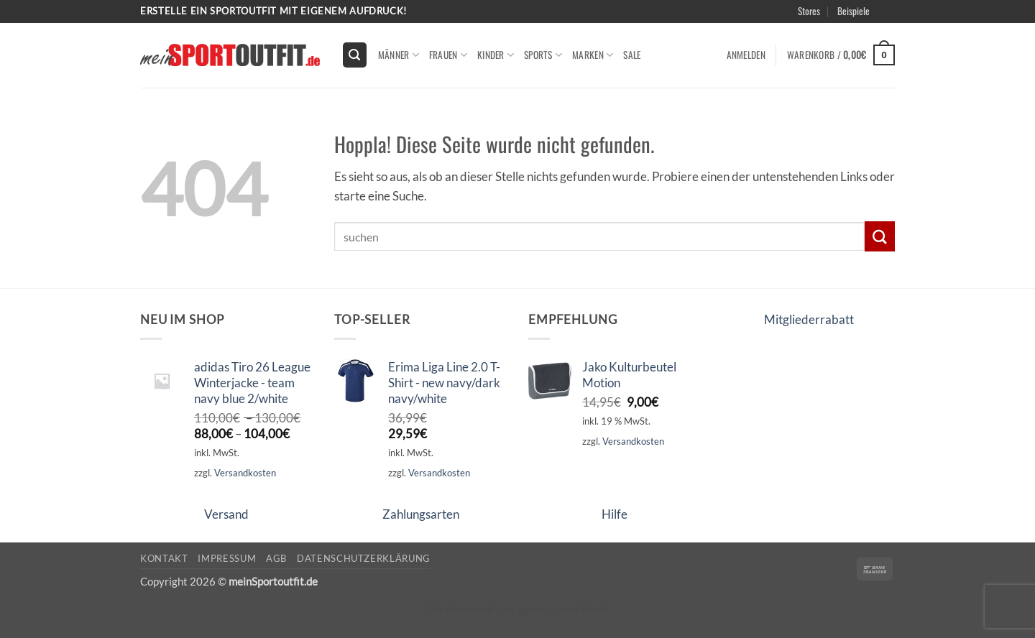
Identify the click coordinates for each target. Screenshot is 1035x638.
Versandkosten (245, 472)
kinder (495, 54)
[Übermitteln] (880, 236)
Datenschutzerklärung (364, 558)
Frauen (448, 54)
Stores (809, 11)
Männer (398, 54)
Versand (226, 514)
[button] (355, 54)
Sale (631, 54)
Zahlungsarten (420, 514)
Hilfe (614, 514)
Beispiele (853, 11)
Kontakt (164, 558)
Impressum (227, 558)
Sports (543, 54)
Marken (592, 54)
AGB (276, 558)
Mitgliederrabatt (809, 319)
